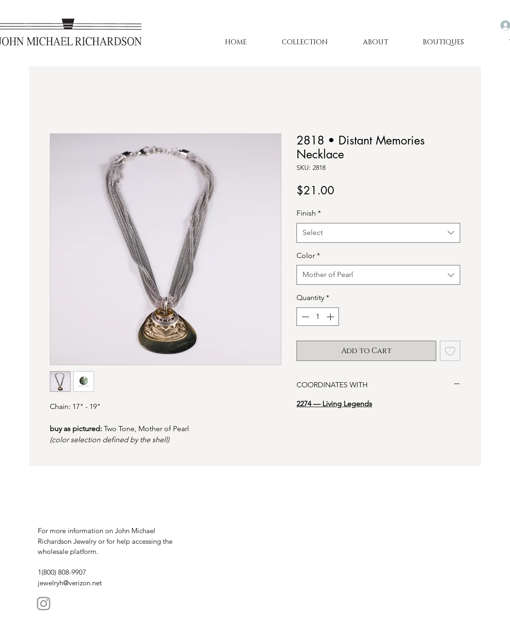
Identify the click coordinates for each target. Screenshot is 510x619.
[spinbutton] (318, 316)
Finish (309, 213)
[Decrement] (304, 316)
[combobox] (378, 233)
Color (308, 255)
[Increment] (331, 316)
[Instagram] (44, 604)
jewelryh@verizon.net (70, 582)
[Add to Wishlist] (450, 351)
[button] (375, 42)
